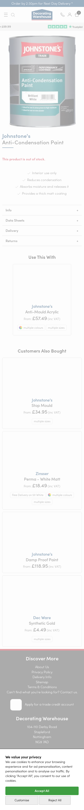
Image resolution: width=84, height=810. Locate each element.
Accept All (42, 791)
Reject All (54, 800)
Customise (22, 800)
